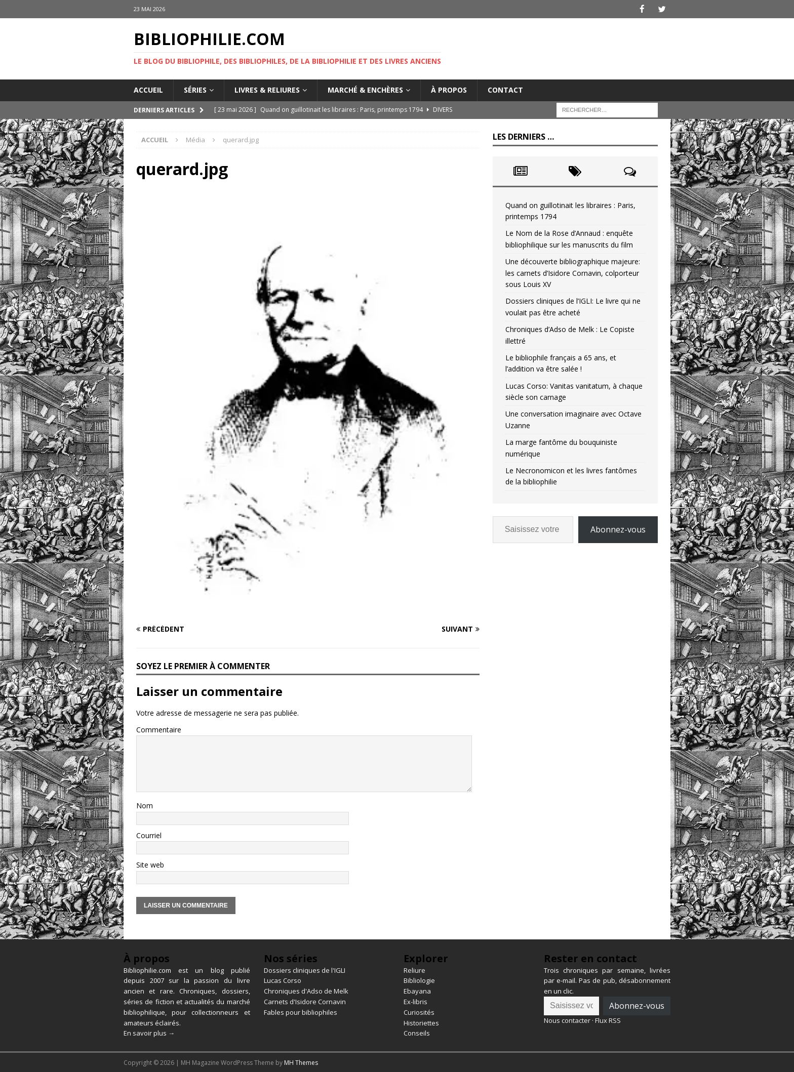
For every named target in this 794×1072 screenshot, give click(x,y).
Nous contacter (567, 1019)
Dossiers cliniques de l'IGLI (304, 969)
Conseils (417, 1032)
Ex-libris (415, 1001)
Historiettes (421, 1022)
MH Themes (301, 1062)
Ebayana (417, 990)
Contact (505, 89)
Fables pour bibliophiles (300, 1011)
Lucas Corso (282, 979)
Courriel (149, 835)
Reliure (414, 969)
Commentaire (158, 729)
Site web (150, 864)
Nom (144, 805)
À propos (449, 89)
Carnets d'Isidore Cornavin (305, 1001)
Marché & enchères (365, 89)
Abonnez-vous (618, 528)
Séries (195, 89)
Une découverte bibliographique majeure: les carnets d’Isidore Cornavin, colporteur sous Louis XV (572, 272)
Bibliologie (419, 979)
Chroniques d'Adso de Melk (306, 990)
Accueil (148, 89)
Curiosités (419, 1011)
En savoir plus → (149, 1032)
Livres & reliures (267, 89)
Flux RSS (608, 1019)
